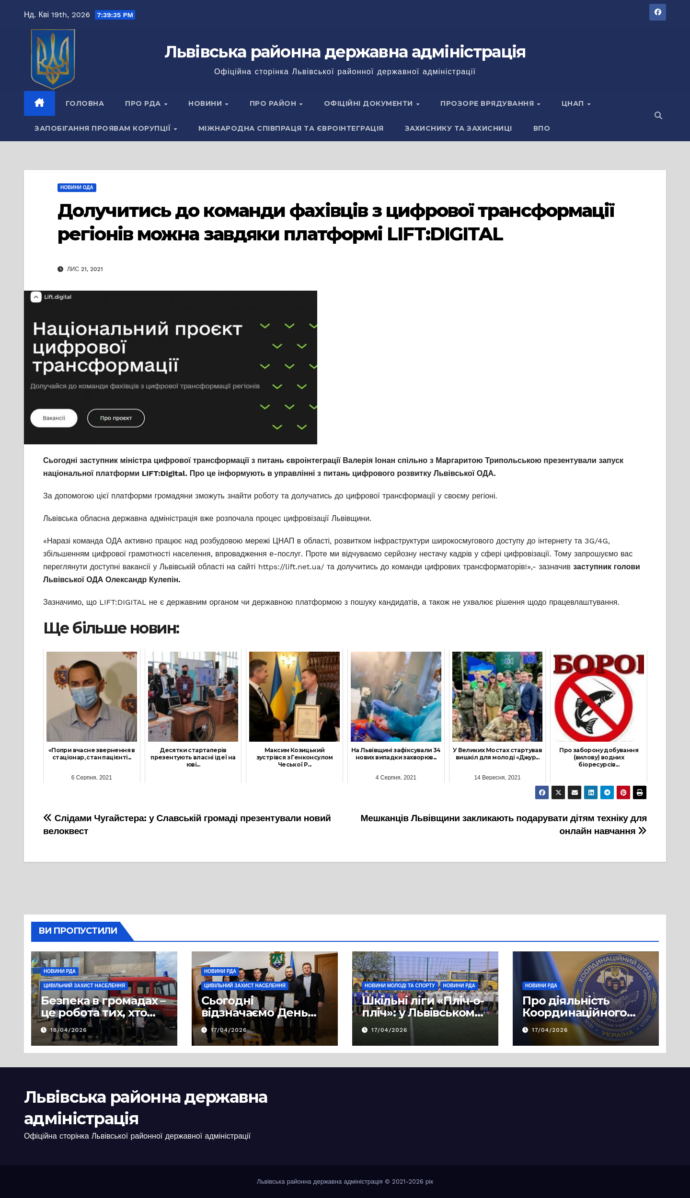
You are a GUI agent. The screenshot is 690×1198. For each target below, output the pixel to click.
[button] (658, 115)
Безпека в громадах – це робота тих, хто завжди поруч (103, 1012)
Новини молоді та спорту (400, 985)
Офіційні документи (369, 103)
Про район (274, 103)
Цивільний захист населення (84, 985)
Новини (206, 103)
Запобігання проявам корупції (103, 128)
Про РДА (144, 103)
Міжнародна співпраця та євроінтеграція (291, 128)
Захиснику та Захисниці (458, 128)
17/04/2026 (229, 1030)
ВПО (542, 128)
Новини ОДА (76, 187)
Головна (85, 103)
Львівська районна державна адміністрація (345, 52)
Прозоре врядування (488, 103)
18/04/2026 (68, 1030)
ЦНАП (574, 103)
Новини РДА (60, 971)
